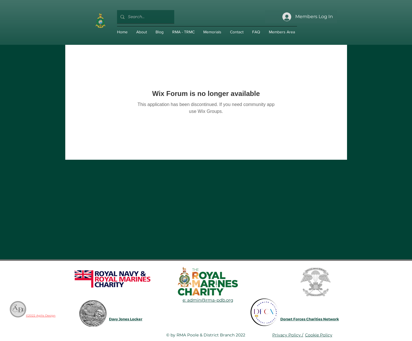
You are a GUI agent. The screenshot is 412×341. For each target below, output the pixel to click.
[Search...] (145, 17)
